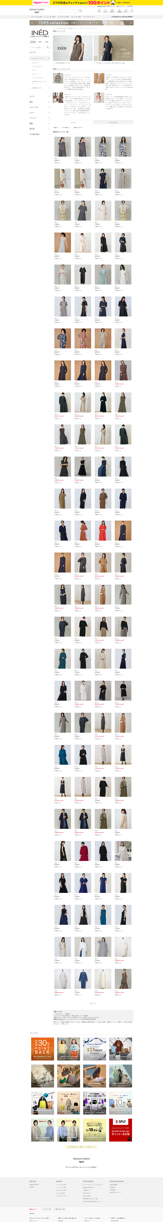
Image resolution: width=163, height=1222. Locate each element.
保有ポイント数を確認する (118, 1209)
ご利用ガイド (87, 1182)
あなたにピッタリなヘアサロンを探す (39, 1209)
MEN (39, 42)
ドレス (34, 70)
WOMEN (33, 42)
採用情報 (58, 1217)
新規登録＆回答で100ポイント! (105, 6)
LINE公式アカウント (115, 1184)
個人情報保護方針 (40, 1217)
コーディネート (113, 122)
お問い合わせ (87, 1184)
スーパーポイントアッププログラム (93, 1176)
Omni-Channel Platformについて (92, 1193)
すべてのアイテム (61, 1187)
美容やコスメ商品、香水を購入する (67, 1209)
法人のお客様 (87, 1187)
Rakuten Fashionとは (89, 1179)
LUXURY (32, 1178)
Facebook (112, 1179)
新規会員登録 (113, 1176)
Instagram (112, 1181)
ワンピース (35, 63)
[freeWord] (40, 48)
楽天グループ (120, 6)
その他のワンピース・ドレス (39, 82)
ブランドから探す (61, 1176)
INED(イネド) (72, 28)
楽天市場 (129, 6)
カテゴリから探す (61, 1182)
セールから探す (60, 1184)
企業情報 (32, 1217)
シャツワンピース (37, 66)
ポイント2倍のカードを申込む (92, 1209)
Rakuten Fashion (62, 28)
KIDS (46, 42)
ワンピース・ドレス (37, 58)
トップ (55, 28)
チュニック (35, 74)
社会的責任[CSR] (50, 1217)
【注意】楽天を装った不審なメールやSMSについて (81, 1138)
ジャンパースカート (37, 77)
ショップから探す (61, 1179)
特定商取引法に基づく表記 (90, 1190)
